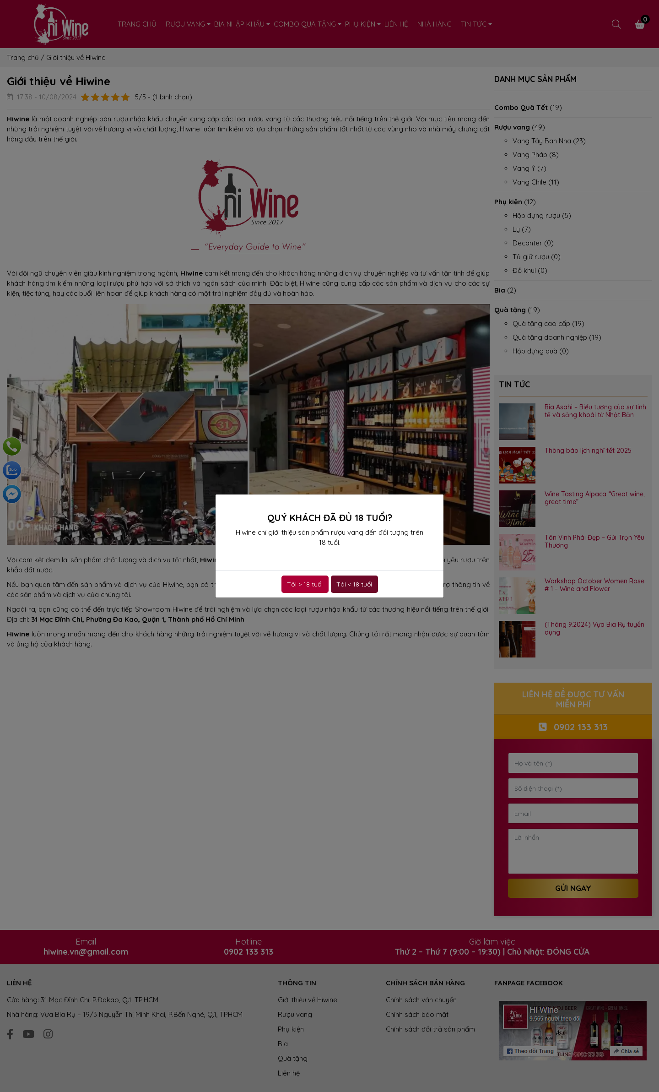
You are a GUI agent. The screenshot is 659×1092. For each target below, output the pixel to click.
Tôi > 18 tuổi (305, 584)
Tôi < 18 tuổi (354, 584)
